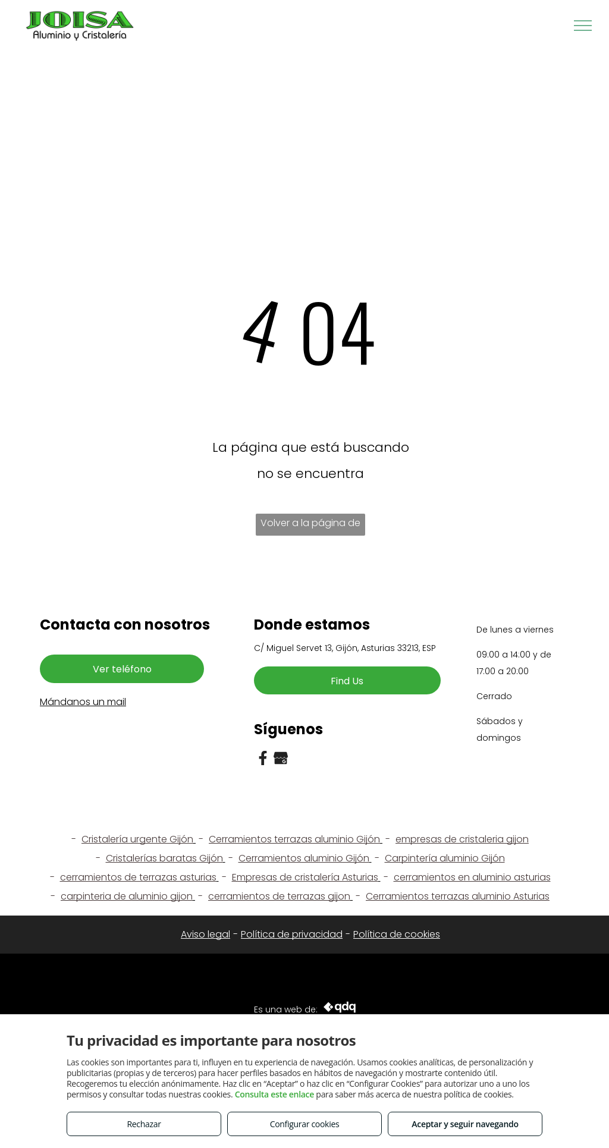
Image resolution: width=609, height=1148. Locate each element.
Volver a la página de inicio (310, 526)
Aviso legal (205, 934)
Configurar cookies (305, 1124)
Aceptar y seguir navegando (465, 1124)
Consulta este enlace (274, 1094)
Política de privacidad (292, 934)
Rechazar (144, 1124)
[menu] (582, 25)
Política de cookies (396, 934)
